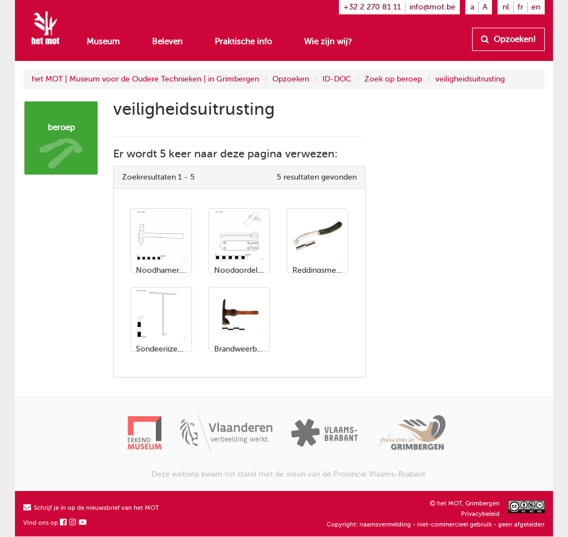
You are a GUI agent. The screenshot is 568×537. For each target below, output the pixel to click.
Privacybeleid (480, 514)
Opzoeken (290, 79)
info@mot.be (432, 7)
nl (506, 7)
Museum (103, 42)
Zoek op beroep (393, 79)
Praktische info (243, 42)
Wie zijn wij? (328, 42)
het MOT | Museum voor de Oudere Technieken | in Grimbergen (145, 79)
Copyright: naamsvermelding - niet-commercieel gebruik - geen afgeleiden (436, 524)
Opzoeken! (508, 39)
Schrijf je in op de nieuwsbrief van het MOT (91, 508)
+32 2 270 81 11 (372, 7)
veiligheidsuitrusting (470, 79)
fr (520, 7)
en (535, 7)
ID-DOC (336, 79)
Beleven (167, 42)
